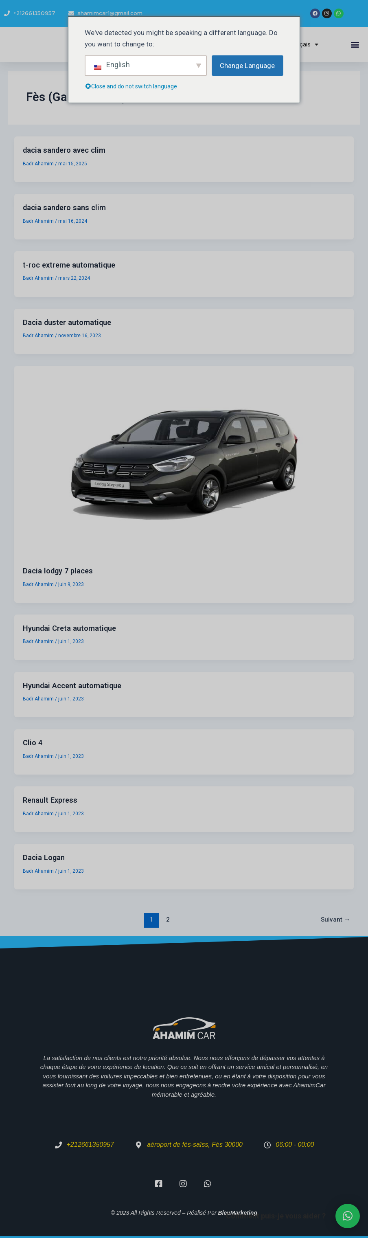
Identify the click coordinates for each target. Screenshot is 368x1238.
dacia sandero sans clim (64, 207)
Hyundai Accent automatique (72, 685)
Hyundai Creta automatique (69, 628)
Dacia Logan (44, 857)
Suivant (335, 919)
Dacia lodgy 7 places (58, 570)
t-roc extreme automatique (69, 265)
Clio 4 (32, 742)
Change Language (247, 65)
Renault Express (50, 800)
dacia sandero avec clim (64, 150)
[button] (355, 44)
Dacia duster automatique (67, 322)
